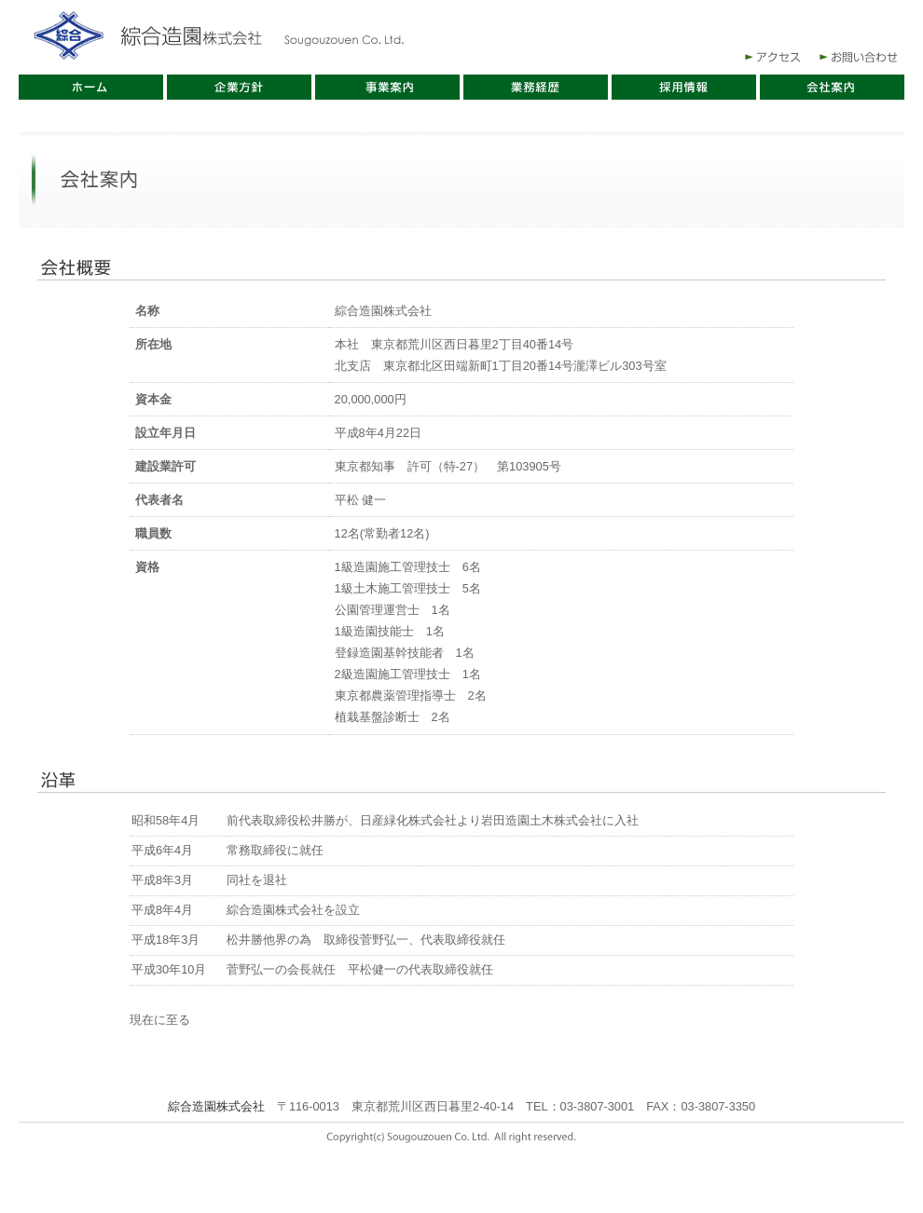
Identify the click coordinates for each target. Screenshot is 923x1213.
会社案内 (832, 87)
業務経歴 (535, 87)
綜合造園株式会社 (219, 37)
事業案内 (387, 87)
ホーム (91, 87)
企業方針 (239, 87)
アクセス (771, 57)
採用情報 (684, 87)
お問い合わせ (862, 57)
